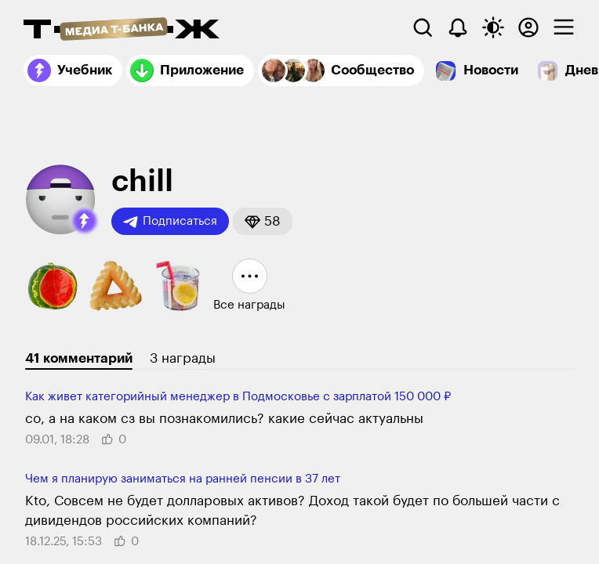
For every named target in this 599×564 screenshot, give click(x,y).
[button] (84, 221)
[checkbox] (563, 27)
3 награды (183, 358)
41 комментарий (79, 358)
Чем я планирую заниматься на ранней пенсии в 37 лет (182, 479)
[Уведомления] (458, 27)
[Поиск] (422, 27)
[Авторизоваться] (528, 27)
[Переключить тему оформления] (493, 27)
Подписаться (170, 222)
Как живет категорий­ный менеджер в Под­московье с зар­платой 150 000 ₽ (238, 397)
